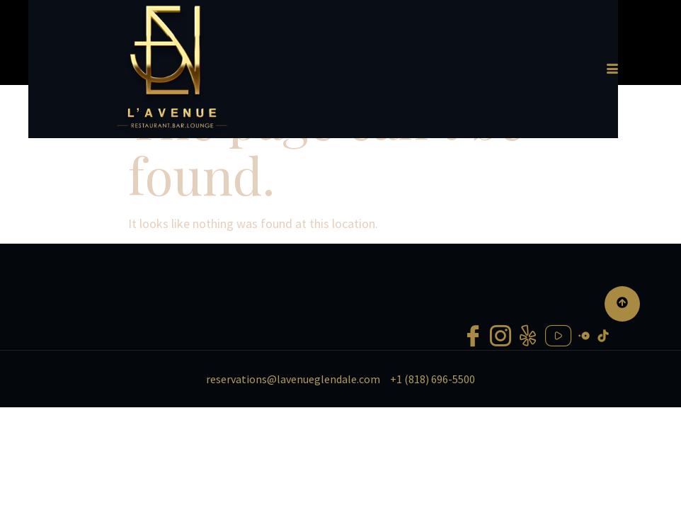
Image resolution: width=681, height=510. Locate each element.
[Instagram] (500, 401)
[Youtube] (558, 401)
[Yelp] (528, 401)
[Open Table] (584, 399)
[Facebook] (472, 401)
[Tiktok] (603, 399)
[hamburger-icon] (644, 75)
